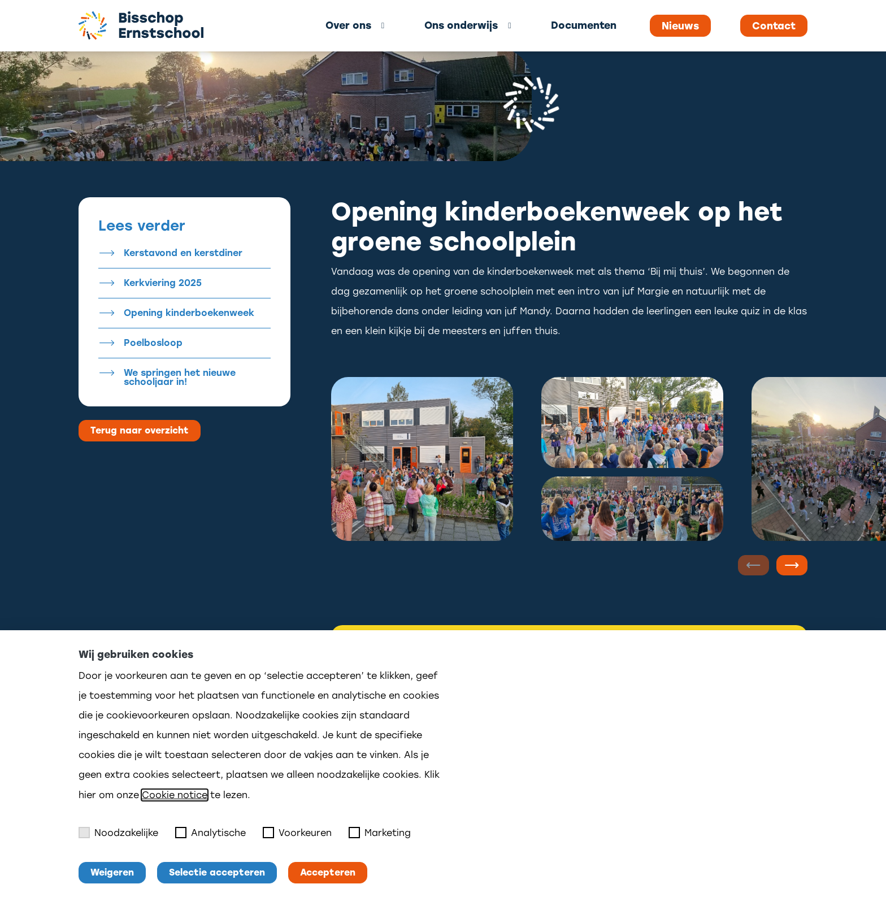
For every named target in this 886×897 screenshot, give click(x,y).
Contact (774, 26)
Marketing (380, 832)
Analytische (210, 832)
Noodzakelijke (118, 832)
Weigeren (112, 872)
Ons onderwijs (461, 25)
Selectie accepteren (217, 872)
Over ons (348, 25)
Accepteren (327, 872)
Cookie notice (174, 795)
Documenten (583, 25)
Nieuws (680, 26)
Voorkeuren (297, 832)
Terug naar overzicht (139, 430)
